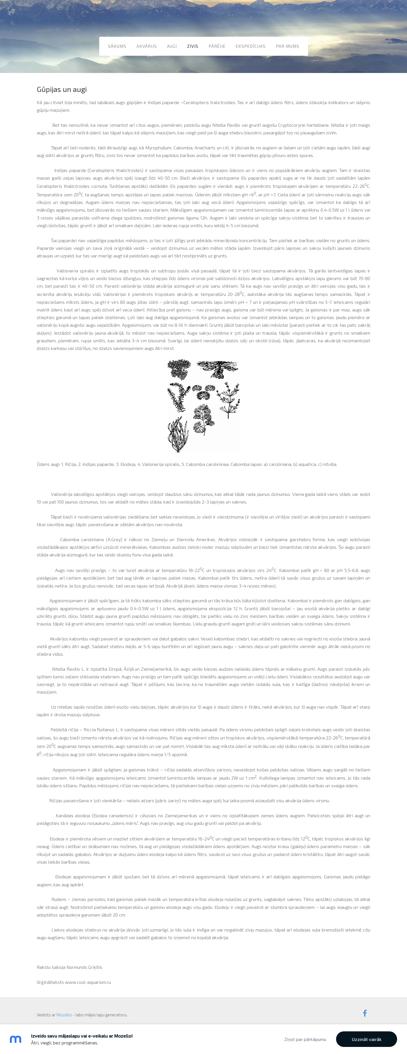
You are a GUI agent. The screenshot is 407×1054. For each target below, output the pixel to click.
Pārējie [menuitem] (217, 45)
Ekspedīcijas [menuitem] (251, 45)
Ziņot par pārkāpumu (305, 1039)
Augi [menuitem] (172, 45)
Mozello (64, 1009)
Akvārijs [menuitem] (147, 45)
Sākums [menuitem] (117, 45)
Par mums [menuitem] (287, 45)
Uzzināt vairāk (367, 1039)
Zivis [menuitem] (192, 45)
